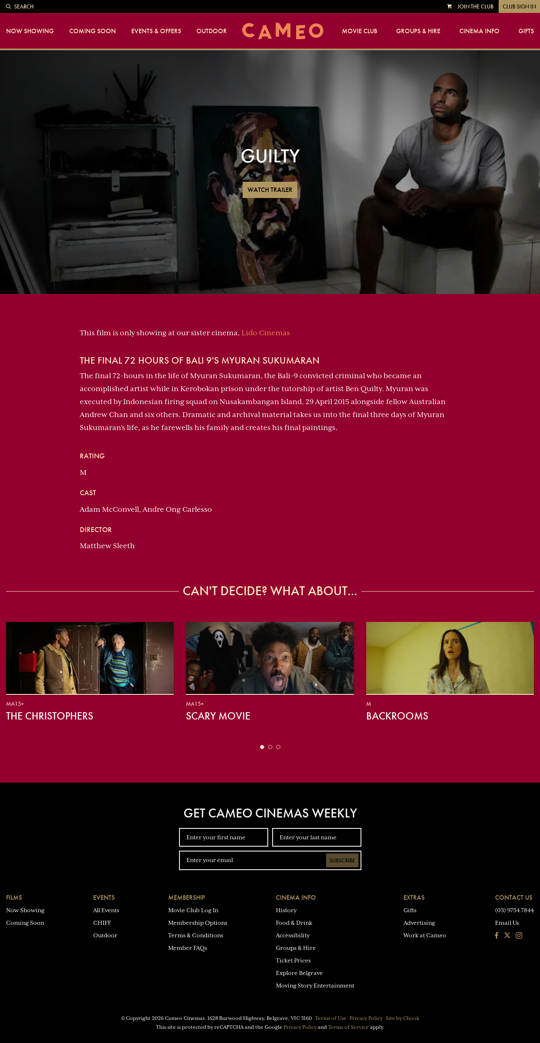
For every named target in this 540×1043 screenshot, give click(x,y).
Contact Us (513, 897)
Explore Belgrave (299, 973)
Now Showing (30, 31)
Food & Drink (294, 923)
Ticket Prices (293, 960)
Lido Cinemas (265, 333)
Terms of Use (330, 1018)
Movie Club (359, 31)
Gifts (526, 31)
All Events (106, 910)
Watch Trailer (270, 189)
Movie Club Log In (193, 910)
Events (104, 897)
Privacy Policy (366, 1018)
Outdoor (211, 31)
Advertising (419, 923)
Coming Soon (92, 31)
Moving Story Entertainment (315, 985)
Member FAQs (187, 948)
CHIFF (102, 923)
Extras (414, 897)
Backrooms (397, 716)
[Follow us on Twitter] (507, 936)
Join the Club (475, 6)
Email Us (507, 923)
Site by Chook (402, 1018)
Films (14, 897)
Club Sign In (519, 6)
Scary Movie (218, 716)
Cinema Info (479, 31)
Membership (186, 897)
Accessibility (292, 935)
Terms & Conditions (195, 935)
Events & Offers (156, 31)
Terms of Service (348, 1027)
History (286, 910)
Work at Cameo (424, 935)
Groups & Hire (418, 31)
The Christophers (49, 716)
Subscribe (342, 860)
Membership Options (197, 923)
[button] (262, 747)
